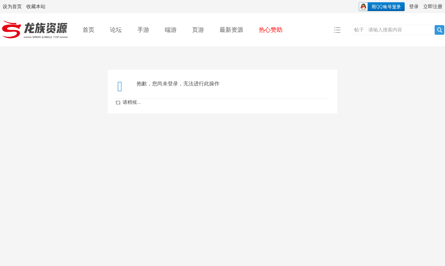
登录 (414, 6)
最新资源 (231, 30)
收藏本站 (36, 6)
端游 (171, 30)
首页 (88, 30)
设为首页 (12, 6)
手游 (143, 30)
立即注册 (432, 6)
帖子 (359, 30)
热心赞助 (270, 30)
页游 (198, 30)
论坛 (116, 30)
